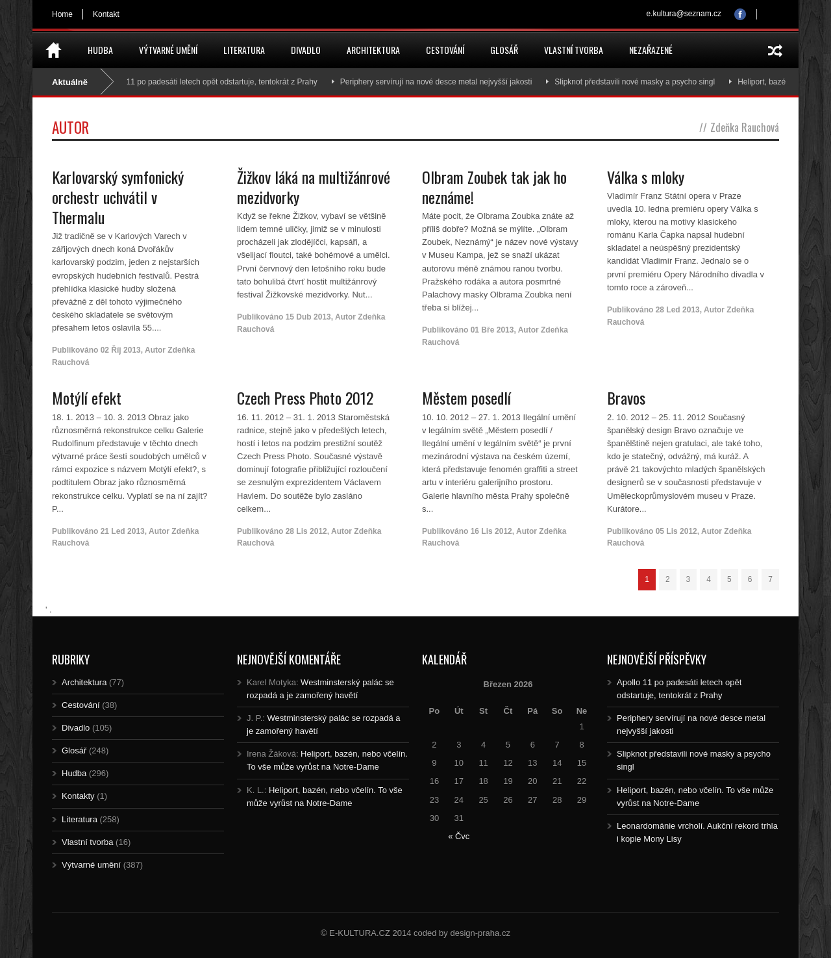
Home (62, 14)
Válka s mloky (645, 176)
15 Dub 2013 (308, 316)
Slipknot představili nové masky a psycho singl (641, 81)
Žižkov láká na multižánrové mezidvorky (313, 186)
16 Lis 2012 (491, 531)
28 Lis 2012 (306, 531)
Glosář (504, 50)
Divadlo (306, 50)
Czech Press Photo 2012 (305, 397)
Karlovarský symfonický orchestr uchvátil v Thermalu (118, 197)
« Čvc (458, 836)
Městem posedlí (466, 397)
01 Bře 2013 (492, 329)
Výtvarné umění (168, 50)
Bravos (626, 397)
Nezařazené (651, 50)
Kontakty (78, 796)
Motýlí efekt (86, 397)
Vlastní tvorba (573, 50)
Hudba (100, 50)
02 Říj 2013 (121, 350)
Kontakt (106, 14)
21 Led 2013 (123, 531)
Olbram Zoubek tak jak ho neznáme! (494, 186)
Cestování (445, 50)
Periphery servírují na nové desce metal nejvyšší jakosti (442, 81)
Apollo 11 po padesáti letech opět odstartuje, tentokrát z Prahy (216, 81)
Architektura (373, 50)
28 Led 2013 (678, 309)
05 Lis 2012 (676, 531)
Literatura (244, 50)
